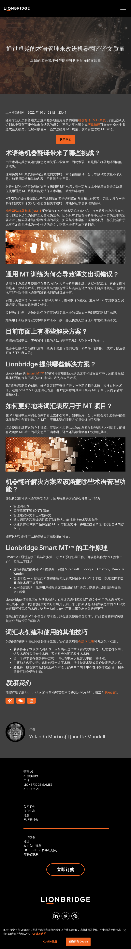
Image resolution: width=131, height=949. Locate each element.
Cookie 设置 (50, 941)
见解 (26, 815)
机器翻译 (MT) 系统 (92, 120)
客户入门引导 (32, 846)
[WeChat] (75, 916)
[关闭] (124, 930)
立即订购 (65, 869)
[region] (65, 936)
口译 (26, 780)
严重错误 (94, 124)
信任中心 (29, 811)
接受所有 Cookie (78, 941)
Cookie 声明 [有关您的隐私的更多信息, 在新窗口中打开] (39, 933)
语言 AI (28, 771)
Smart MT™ (35, 373)
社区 (26, 841)
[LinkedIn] (56, 916)
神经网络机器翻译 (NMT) (23, 211)
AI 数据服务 (31, 776)
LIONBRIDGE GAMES (37, 784)
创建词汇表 (86, 641)
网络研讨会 (30, 819)
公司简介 (29, 806)
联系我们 (65, 139)
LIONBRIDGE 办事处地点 (40, 850)
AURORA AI (31, 789)
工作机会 (29, 837)
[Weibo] (65, 916)
